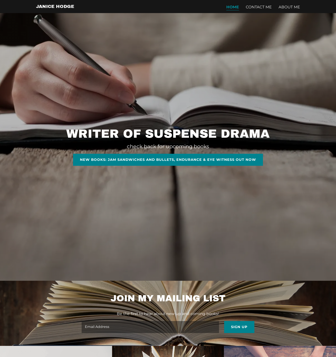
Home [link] (232, 7)
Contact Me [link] (259, 7)
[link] (55, 6)
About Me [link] (289, 7)
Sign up (239, 327)
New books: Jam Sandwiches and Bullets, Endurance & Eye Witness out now (168, 160)
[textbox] (150, 327)
